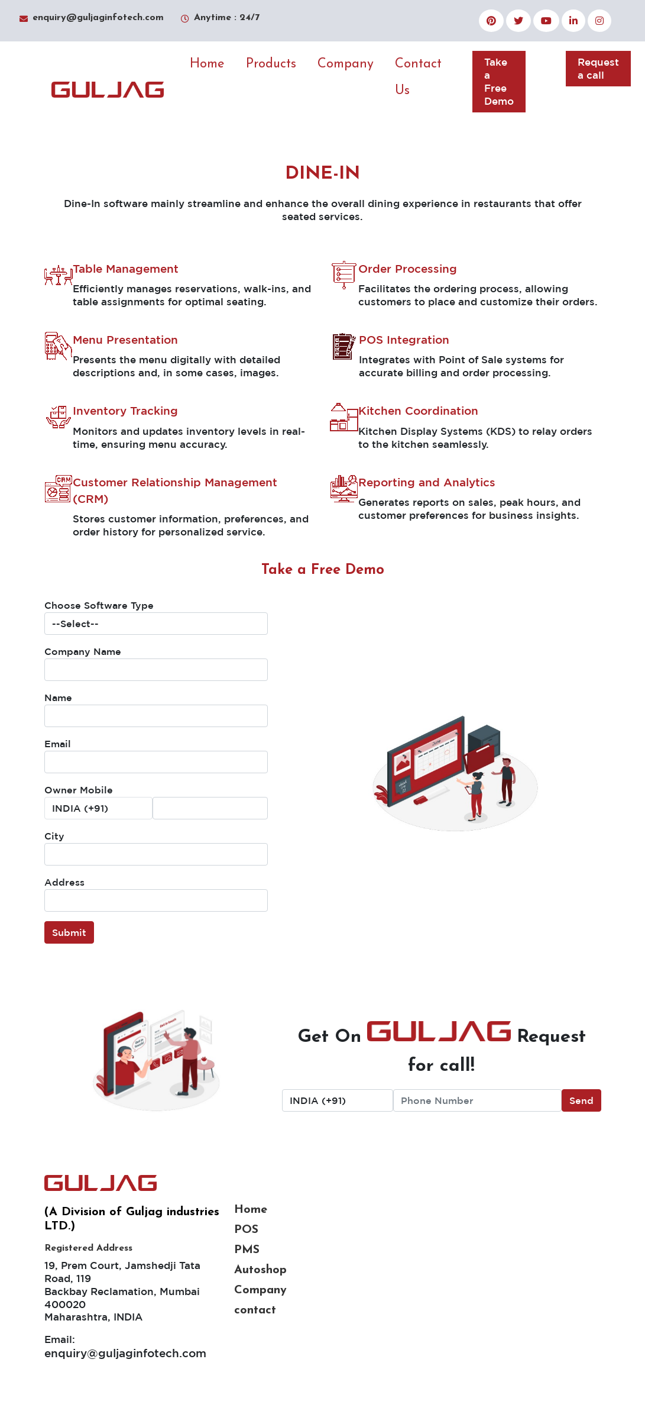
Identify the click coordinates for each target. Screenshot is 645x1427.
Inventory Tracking (125, 410)
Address (64, 882)
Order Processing (407, 268)
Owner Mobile (78, 789)
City (54, 836)
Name (58, 697)
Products (271, 64)
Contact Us (418, 77)
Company (345, 64)
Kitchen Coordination (418, 410)
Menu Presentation (125, 339)
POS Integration (404, 339)
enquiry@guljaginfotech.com (125, 1353)
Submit (69, 932)
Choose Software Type (99, 605)
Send (581, 1100)
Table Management (126, 268)
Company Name (82, 651)
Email (57, 743)
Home (207, 64)
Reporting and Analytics (426, 482)
